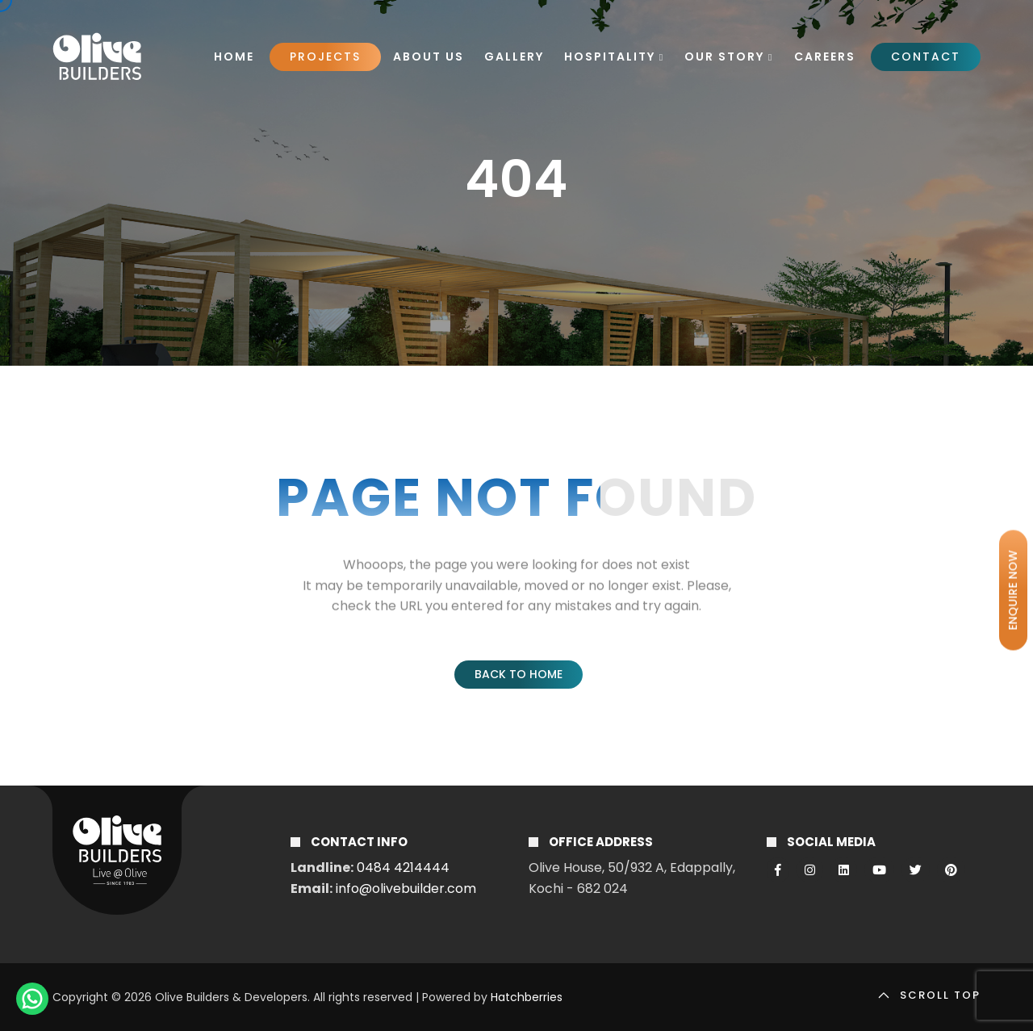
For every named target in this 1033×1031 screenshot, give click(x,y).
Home (234, 56)
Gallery (514, 56)
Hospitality (614, 56)
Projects (325, 56)
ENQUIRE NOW (1013, 591)
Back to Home (519, 674)
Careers (824, 56)
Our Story (728, 56)
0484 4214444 (403, 867)
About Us (428, 56)
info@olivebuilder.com (406, 888)
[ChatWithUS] (32, 999)
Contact (925, 56)
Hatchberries (527, 997)
